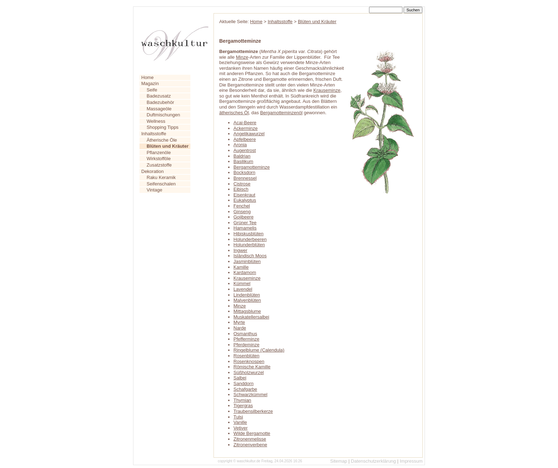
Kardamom (244, 272)
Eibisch (240, 189)
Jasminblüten (247, 261)
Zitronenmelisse (249, 439)
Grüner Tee (245, 222)
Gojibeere (243, 217)
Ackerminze (245, 128)
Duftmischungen (163, 114)
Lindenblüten (246, 295)
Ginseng (242, 211)
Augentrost (244, 150)
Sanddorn (243, 383)
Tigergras (243, 405)
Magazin (150, 83)
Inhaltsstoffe (153, 133)
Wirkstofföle (159, 158)
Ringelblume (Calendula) (258, 350)
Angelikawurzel (248, 133)
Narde (239, 328)
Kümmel (242, 283)
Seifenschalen (161, 183)
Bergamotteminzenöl (281, 112)
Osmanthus (245, 333)
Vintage (154, 190)
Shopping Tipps (163, 127)
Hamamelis (245, 228)
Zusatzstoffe (159, 165)
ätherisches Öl (234, 112)
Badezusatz (159, 96)
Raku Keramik (161, 177)
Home (147, 77)
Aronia (240, 144)
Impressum (411, 461)
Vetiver (240, 428)
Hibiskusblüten (248, 233)
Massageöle (159, 108)
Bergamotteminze (251, 167)
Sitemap (338, 461)
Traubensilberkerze (253, 411)
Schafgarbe (245, 389)
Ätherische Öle (162, 140)
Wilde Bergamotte (251, 433)
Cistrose (242, 183)
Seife (152, 90)
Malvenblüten (247, 300)
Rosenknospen (248, 361)
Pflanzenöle (159, 152)
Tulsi (238, 417)
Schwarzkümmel (250, 394)
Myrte (239, 322)
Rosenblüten (246, 355)
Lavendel (242, 289)
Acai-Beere (244, 122)
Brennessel (245, 178)
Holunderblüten (249, 244)
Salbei (239, 377)
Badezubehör (160, 102)
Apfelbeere (244, 139)
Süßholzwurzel (248, 372)
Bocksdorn (244, 172)
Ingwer (240, 250)
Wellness (156, 121)
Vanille (240, 422)
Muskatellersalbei (251, 317)
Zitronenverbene (250, 444)
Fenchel (241, 206)
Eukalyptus (244, 200)
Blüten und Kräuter (317, 21)
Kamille (241, 267)
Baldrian (242, 156)
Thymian (242, 400)
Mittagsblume (247, 311)
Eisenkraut (244, 195)
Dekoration (152, 171)
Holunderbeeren (250, 239)
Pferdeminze (246, 344)
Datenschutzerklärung (373, 461)
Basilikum (243, 161)
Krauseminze (327, 90)
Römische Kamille (251, 366)
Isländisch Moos (250, 255)
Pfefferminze (246, 339)
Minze (242, 57)
